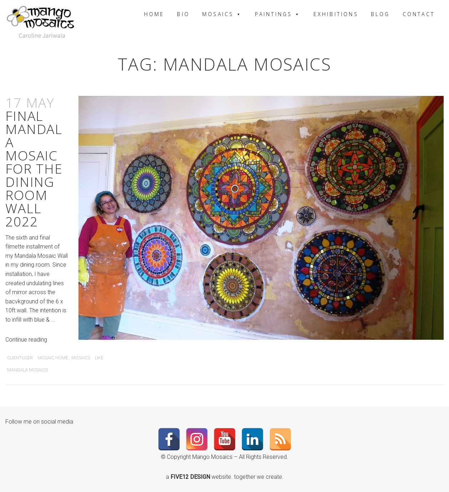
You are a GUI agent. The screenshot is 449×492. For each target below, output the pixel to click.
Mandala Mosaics (27, 370)
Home (154, 14)
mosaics (80, 357)
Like (98, 357)
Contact (419, 14)
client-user (20, 357)
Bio (183, 14)
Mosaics (222, 14)
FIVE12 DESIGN (190, 476)
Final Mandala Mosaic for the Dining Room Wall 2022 (34, 161)
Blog (380, 14)
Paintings (278, 14)
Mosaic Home (53, 357)
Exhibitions (335, 14)
